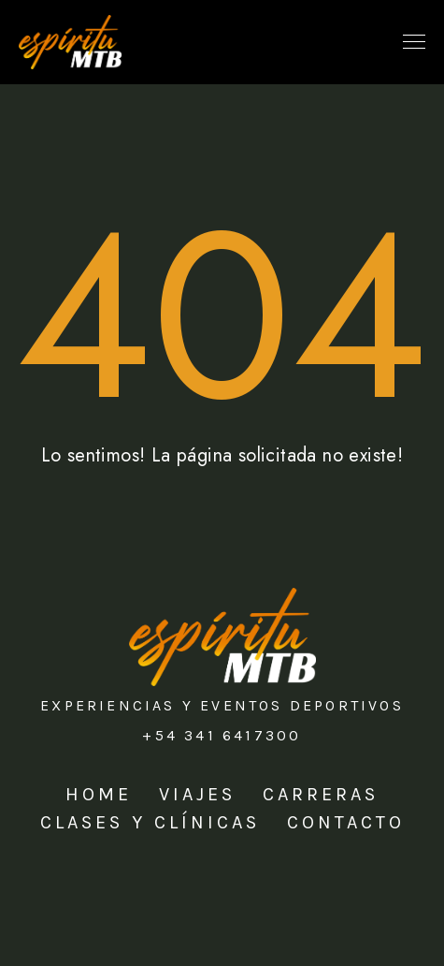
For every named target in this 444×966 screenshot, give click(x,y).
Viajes (197, 794)
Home (98, 794)
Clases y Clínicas (150, 822)
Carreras (321, 794)
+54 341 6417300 (221, 735)
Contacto (346, 822)
